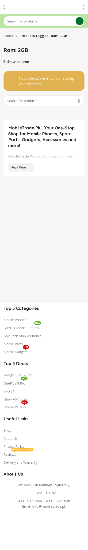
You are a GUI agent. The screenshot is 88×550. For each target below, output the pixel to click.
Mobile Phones (15, 320)
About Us (11, 438)
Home (9, 35)
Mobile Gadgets (16, 351)
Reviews (19, 454)
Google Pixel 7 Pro (18, 375)
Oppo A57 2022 (15, 399)
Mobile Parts (13, 344)
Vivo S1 (9, 391)
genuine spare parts (58, 173)
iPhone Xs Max (16, 406)
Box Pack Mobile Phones (23, 336)
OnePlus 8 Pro (15, 382)
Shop (7, 430)
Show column (17, 62)
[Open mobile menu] (4, 7)
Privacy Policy (14, 446)
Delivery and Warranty (20, 462)
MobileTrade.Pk (21, 156)
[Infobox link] (44, 495)
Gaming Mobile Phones (22, 327)
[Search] (44, 21)
